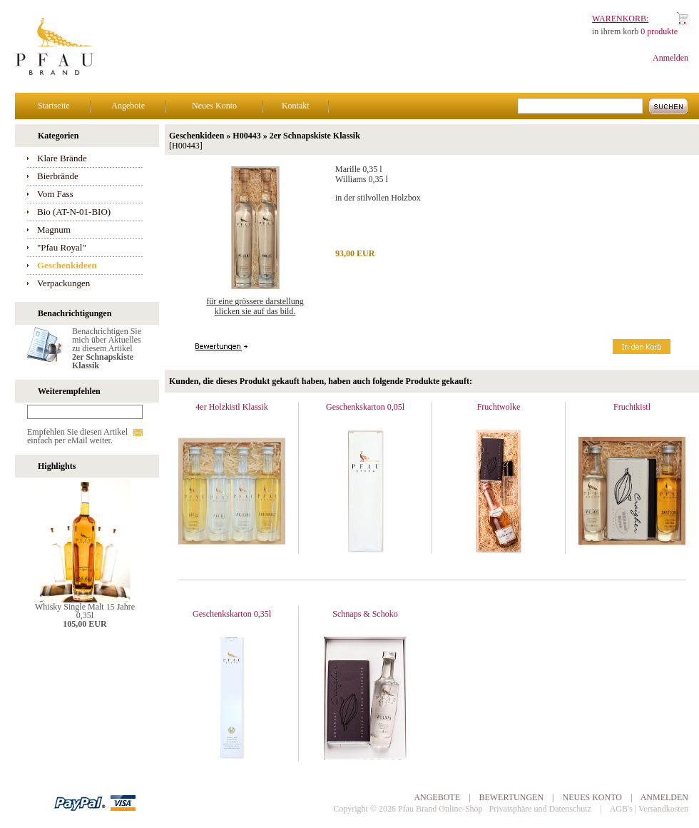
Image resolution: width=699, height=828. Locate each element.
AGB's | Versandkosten (649, 809)
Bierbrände (57, 176)
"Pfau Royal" (61, 247)
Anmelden (670, 58)
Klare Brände (62, 158)
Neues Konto (214, 106)
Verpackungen (63, 283)
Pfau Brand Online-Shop (440, 809)
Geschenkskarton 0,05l (365, 407)
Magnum (54, 229)
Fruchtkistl (631, 407)
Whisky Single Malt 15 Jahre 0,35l (85, 611)
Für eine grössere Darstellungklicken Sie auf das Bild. (254, 306)
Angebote (128, 106)
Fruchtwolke (499, 407)
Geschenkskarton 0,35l (232, 614)
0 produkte (659, 31)
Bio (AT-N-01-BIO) (74, 211)
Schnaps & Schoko (364, 614)
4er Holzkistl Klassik (231, 407)
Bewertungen (511, 797)
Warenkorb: (620, 19)
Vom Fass (55, 193)
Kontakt (296, 106)
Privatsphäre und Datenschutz (540, 809)
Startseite (54, 106)
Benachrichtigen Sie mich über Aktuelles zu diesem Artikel (106, 348)
